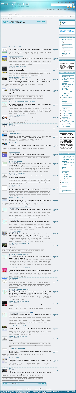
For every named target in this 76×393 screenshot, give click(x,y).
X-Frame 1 (11, 124)
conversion (15, 273)
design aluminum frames (36, 75)
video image (40, 375)
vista (17, 204)
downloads (16, 22)
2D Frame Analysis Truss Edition (40, 227)
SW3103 (14, 364)
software (19, 52)
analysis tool (12, 323)
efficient (18, 130)
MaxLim (11, 159)
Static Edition (20, 264)
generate (42, 73)
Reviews (54, 16)
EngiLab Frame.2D (13, 195)
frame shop (66, 136)
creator (19, 75)
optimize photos (36, 250)
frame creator (63, 133)
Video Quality (5, 355)
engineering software (39, 110)
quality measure (10, 354)
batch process (12, 375)
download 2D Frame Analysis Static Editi (31, 259)
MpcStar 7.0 (65, 95)
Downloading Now (46, 16)
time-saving (25, 377)
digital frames (40, 98)
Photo (10, 366)
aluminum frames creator (21, 73)
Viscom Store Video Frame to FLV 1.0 (19, 301)
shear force (42, 169)
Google (23, 53)
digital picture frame (6, 99)
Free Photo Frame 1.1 (14, 142)
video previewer (27, 378)
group (32, 204)
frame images (66, 145)
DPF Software (26, 61)
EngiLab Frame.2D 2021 (29, 169)
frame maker (64, 142)
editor (33, 120)
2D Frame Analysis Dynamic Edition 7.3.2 (20, 101)
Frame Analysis (46, 107)
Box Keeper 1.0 (65, 180)
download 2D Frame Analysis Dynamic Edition (39, 108)
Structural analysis (13, 108)
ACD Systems (29, 250)
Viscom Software (13, 276)
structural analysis (29, 110)
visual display (28, 63)
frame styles (66, 139)
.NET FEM (26, 178)
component (12, 203)
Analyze (17, 323)
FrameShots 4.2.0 (13, 368)
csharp (35, 204)
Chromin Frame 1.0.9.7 (15, 46)
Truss (40, 107)
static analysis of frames (30, 212)
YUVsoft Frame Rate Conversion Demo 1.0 (20, 77)
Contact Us (48, 389)
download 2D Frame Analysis (33, 322)
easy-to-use (11, 98)
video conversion (46, 306)
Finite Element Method (14, 294)
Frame (38, 53)
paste (34, 284)
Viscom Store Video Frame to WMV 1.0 (19, 336)
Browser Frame (43, 52)
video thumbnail (39, 377)
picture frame (20, 122)
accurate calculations (13, 171)
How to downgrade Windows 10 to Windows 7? (67, 31)
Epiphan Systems (13, 75)
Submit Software (66, 16)
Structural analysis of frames (16, 212)
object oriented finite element (16, 178)
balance (35, 285)
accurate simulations (14, 319)
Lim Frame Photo (13, 156)
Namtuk (13, 204)
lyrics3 (10, 284)
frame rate (24, 85)
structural (48, 168)
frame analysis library (45, 182)
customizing (16, 64)
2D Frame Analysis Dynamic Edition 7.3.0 (20, 207)
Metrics (41, 354)
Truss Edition (47, 319)
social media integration (29, 364)
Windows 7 (27, 52)
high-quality (30, 139)
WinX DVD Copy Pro (67, 44)
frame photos (17, 95)
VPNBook (64, 186)
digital (38, 96)
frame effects (68, 148)
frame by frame (67, 147)
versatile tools (21, 110)
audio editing (16, 285)
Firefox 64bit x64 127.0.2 (68, 84)
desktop (16, 96)
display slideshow (37, 63)
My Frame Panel (19, 203)
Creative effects (43, 236)
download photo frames (41, 156)
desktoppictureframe (17, 61)
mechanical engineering (14, 166)
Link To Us (71, 2)
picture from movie (17, 377)
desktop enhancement (27, 98)
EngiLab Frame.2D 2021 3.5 (16, 161)
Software (10, 14)
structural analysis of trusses (33, 215)
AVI (24, 334)
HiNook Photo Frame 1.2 (15, 133)
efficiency (28, 53)
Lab (16, 354)
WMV (16, 343)
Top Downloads (27, 16)
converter (14, 122)
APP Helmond (27, 120)
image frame (12, 239)
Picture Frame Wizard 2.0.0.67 (17, 115)
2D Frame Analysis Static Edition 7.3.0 (19, 289)
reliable (27, 130)
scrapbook (24, 238)
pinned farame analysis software (16, 224)
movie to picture (35, 378)
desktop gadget (38, 364)
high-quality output (29, 273)
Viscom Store (29, 334)
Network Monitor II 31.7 (67, 91)
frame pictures (5, 96)
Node (49, 262)
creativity (15, 120)
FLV (25, 309)
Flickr (10, 364)
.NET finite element (32, 180)
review (23, 52)
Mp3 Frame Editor (43, 282)
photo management (24, 249)
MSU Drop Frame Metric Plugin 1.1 (18, 348)
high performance (23, 180)
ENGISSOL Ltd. (20, 229)
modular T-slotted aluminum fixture (40, 72)
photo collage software (38, 239)
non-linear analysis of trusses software (22, 227)
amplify (15, 282)
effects (48, 156)
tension (21, 169)
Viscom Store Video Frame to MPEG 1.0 (19, 267)
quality (45, 342)
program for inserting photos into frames (26, 156)
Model (24, 317)
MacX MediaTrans (66, 50)
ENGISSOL (18, 182)
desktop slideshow (34, 61)
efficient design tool (13, 169)
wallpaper (41, 95)
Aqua (19, 204)
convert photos (15, 249)
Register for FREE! (67, 68)
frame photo (63, 149)
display (10, 61)
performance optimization (15, 107)
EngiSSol (11, 113)
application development (35, 130)
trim (49, 282)
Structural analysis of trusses (34, 226)
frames (15, 148)
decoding (40, 285)
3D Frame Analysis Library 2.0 (17, 173)
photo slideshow (46, 364)
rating (20, 22)
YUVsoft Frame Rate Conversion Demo (31, 84)
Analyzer (11, 320)
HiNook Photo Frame (7, 140)
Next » (16, 21)
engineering (38, 213)
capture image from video (10, 380)
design (16, 191)
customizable (5, 98)
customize (44, 63)
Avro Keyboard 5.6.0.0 (67, 188)
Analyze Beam (12, 264)
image (13, 99)
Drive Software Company (9, 149)
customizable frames (26, 75)
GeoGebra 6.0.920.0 (67, 103)
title (12, 22)
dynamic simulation (18, 111)
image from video (20, 380)
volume (24, 282)
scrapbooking (47, 239)
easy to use (4, 378)
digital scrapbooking (18, 241)
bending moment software (44, 212)
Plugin (38, 354)
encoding (22, 285)
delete (31, 282)
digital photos (20, 63)
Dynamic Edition (13, 110)
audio (10, 287)
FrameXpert (47, 73)
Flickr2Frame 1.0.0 (14, 357)
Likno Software (10, 95)
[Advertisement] (14, 34)
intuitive (48, 285)
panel (3, 204)
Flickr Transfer (12, 363)
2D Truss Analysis (45, 322)
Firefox (19, 53)
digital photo (19, 238)
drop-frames (20, 354)
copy (20, 284)
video (10, 342)
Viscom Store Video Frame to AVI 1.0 (18, 325)
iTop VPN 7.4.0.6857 (67, 113)
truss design (22, 323)
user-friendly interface (14, 72)
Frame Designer (23, 72)
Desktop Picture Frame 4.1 (16, 56)
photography (21, 96)
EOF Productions (27, 375)
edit (19, 120)
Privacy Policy (38, 389)
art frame (30, 239)
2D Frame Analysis (33, 107)
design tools (19, 259)
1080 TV (7, 252)
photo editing (47, 157)
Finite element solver (14, 180)
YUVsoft (19, 84)
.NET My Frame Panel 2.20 (16, 197)
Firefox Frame (33, 53)
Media (28, 354)
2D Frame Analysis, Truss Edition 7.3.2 (19, 312)
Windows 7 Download (7, 18)
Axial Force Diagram (35, 320)
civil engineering (34, 166)
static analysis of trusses (29, 213)
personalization (23, 64)
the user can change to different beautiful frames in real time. (27, 342)
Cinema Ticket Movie (10, 131)
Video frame (21, 273)
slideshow (30, 64)
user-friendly (47, 111)
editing (10, 273)
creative (4, 95)
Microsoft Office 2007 (67, 105)
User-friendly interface (38, 241)
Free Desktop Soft (26, 148)
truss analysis (41, 224)
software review (5, 203)
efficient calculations (36, 317)
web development (35, 52)
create (29, 72)
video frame (34, 375)
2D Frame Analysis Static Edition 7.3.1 (19, 254)
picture (41, 96)
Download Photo (36, 363)
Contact (66, 2)
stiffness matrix (28, 168)
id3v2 (13, 287)
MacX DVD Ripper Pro (67, 47)
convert (10, 120)
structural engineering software (20, 226)
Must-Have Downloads (36, 16)
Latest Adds (19, 16)
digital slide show (21, 250)
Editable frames (35, 236)
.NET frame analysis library (34, 182)
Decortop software (23, 139)
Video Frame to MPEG (22, 276)
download (10, 85)
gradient (41, 203)
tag (34, 282)
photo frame (18, 98)
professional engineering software (16, 168)
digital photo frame (30, 95)
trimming (20, 282)
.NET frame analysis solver (44, 180)
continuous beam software (15, 213)
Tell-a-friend (61, 2)
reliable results (12, 259)
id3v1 (37, 282)
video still (10, 377)
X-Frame (23, 130)
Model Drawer (17, 320)
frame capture (19, 375)
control (22, 204)
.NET (32, 203)
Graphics (4, 354)
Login (63, 23)
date (24, 22)
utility (16, 287)
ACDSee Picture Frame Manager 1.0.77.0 (19, 243)
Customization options (28, 241)
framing (34, 98)
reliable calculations (29, 229)
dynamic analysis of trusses (30, 217)
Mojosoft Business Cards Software (42, 238)
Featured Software (11, 16)
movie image (20, 378)
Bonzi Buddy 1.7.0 (66, 184)
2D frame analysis (46, 166)
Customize (15, 53)
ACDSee (12, 252)
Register (63, 22)
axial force (21, 171)
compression (46, 171)
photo (37, 95)
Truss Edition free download (15, 317)
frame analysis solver (14, 183)
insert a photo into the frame (20, 157)
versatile (23, 95)
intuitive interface (23, 108)
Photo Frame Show (30, 96)
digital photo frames (13, 139)
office (9, 204)
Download (55, 49)
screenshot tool (32, 377)
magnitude (48, 284)
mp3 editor (15, 284)
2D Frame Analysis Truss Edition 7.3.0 (19, 219)
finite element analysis (37, 171)
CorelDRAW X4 (65, 93)
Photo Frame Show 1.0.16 (16, 88)
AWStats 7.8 (65, 89)
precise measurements (33, 73)
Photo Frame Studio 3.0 (15, 231)
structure (48, 169)
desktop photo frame (38, 139)
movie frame (5, 375)
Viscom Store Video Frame (35, 306)
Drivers (17, 14)
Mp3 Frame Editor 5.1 (14, 278)
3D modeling (24, 182)
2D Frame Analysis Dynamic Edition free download (25, 113)
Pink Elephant (12, 130)
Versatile (13, 299)
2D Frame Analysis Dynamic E (36, 111)
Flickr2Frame (20, 364)
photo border (31, 238)
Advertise (19, 389)
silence (44, 285)
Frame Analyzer (12, 262)
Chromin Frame (12, 52)
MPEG (35, 273)
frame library (12, 182)
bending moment (28, 171)
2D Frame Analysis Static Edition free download (35, 264)
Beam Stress (25, 107)
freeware (19, 148)
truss (34, 168)
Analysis (26, 111)
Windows (30, 284)
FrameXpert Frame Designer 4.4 (17, 66)
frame (11, 96)
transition (14, 250)
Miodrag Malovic (40, 284)
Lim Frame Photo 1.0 (14, 152)
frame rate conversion (7, 84)
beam (37, 169)
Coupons (59, 16)
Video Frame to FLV (14, 306)
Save (54, 50)
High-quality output (23, 236)
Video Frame (20, 334)
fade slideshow (42, 61)
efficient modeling (38, 261)
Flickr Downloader (27, 363)
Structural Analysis (39, 294)
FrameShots (5, 377)
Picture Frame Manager (34, 249)
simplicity (37, 120)
